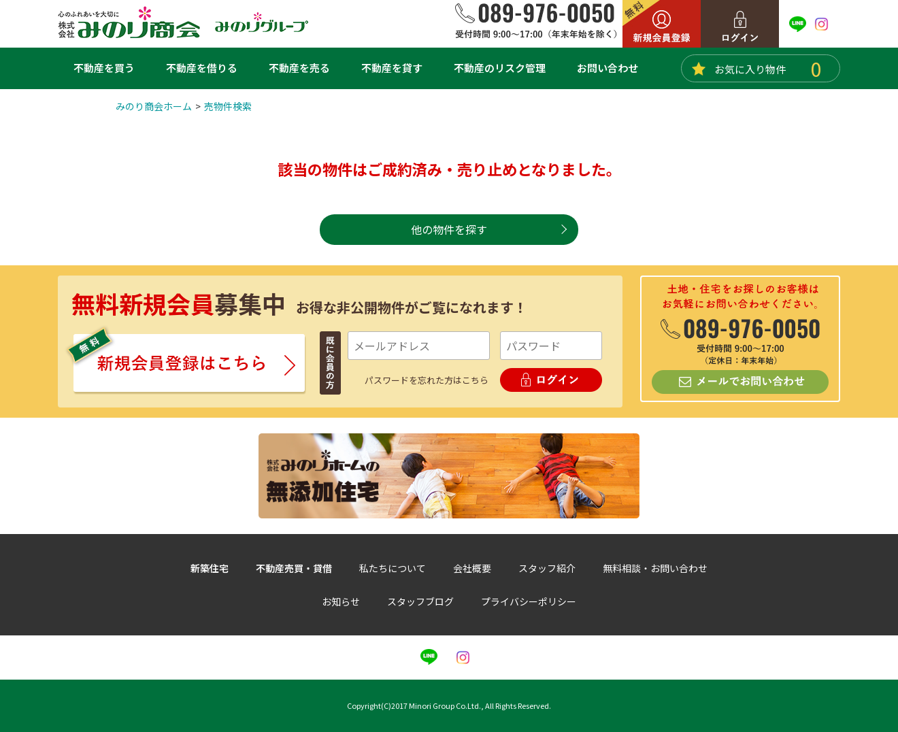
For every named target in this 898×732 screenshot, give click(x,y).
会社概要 (472, 568)
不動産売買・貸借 (294, 568)
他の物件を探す (449, 229)
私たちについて (392, 568)
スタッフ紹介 (547, 568)
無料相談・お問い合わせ (655, 568)
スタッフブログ (420, 601)
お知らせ (341, 601)
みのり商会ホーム (154, 106)
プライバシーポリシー (528, 601)
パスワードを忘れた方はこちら (426, 379)
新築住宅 (209, 568)
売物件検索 (228, 106)
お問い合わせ (607, 68)
